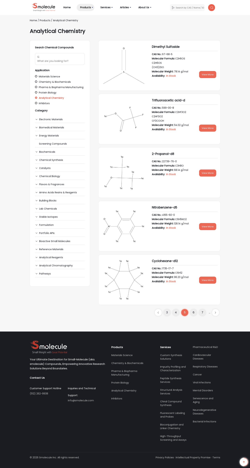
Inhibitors (42, 103)
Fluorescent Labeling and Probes (172, 414)
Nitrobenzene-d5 (164, 207)
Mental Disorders (203, 390)
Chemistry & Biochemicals (53, 82)
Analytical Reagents (51, 257)
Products (85, 7)
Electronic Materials (51, 119)
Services (105, 7)
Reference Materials (51, 249)
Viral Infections (202, 382)
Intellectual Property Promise (193, 457)
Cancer (197, 374)
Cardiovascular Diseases (202, 356)
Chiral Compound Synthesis (171, 403)
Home (68, 7)
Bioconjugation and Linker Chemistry (172, 426)
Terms (216, 457)
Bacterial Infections (204, 421)
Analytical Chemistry (65, 20)
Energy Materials (49, 135)
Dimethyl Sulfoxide (166, 47)
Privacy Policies (165, 457)
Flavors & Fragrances (51, 184)
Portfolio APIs (47, 233)
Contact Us (37, 378)
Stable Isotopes (48, 217)
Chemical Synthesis (51, 160)
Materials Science (47, 76)
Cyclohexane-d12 (165, 261)
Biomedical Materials (51, 127)
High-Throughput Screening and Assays (173, 438)
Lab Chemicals (48, 208)
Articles (124, 7)
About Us (143, 7)
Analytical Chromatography (56, 265)
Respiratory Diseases (205, 366)
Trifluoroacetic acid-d (168, 100)
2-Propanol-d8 (163, 154)
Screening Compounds (53, 143)
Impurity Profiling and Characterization (173, 368)
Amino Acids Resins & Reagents (58, 192)
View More (208, 74)
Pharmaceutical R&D (205, 347)
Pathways (45, 273)
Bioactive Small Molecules (54, 241)
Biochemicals (47, 152)
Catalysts (45, 168)
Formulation (46, 225)
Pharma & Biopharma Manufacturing (59, 87)
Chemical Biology (49, 176)
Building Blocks (47, 200)
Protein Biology (45, 92)
